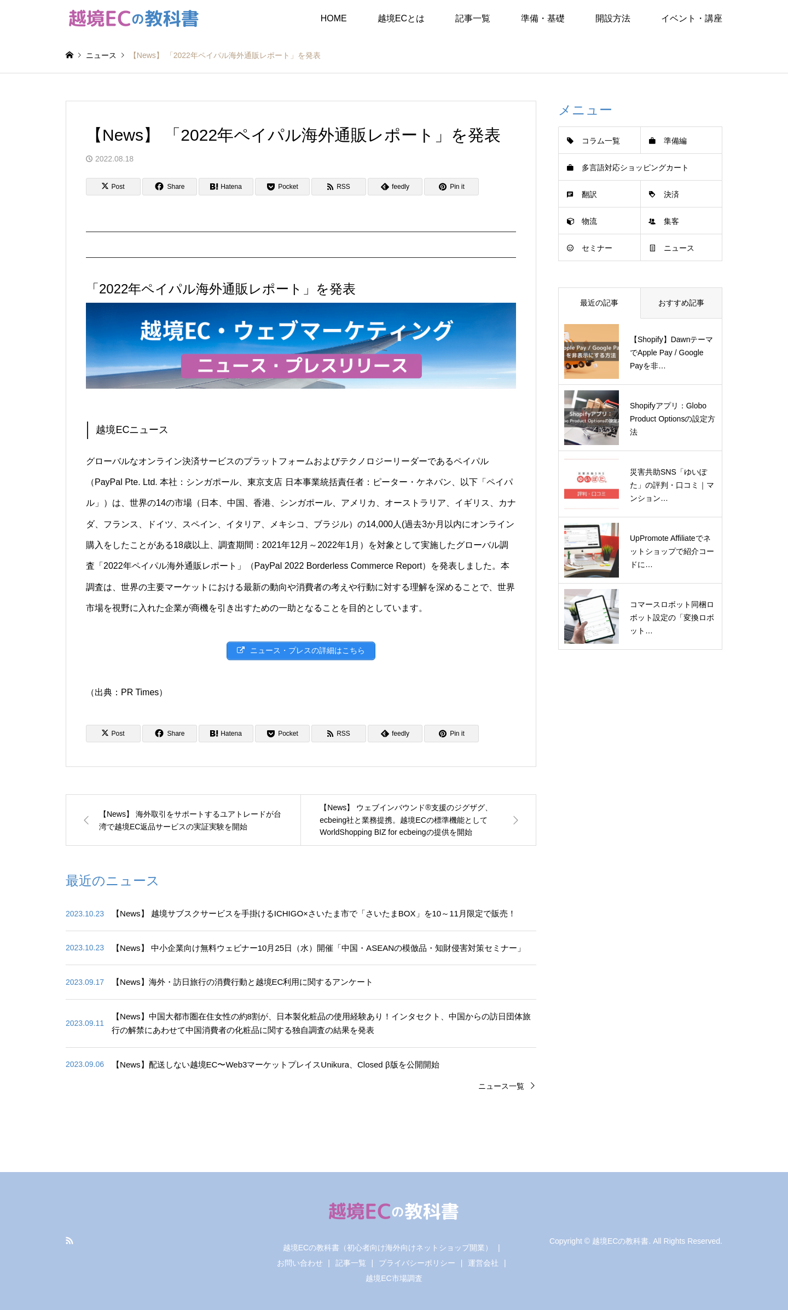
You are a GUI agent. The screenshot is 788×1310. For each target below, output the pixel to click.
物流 (589, 221)
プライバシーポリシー (417, 1263)
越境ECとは (401, 18)
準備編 (675, 140)
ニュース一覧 (501, 1086)
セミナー (597, 248)
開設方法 (612, 18)
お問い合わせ (300, 1263)
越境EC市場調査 (394, 1278)
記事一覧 (472, 18)
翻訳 (589, 194)
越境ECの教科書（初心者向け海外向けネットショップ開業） (388, 1247)
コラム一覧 (601, 140)
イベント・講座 (691, 18)
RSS (69, 1240)
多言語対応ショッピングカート (635, 167)
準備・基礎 (543, 18)
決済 (671, 194)
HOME (334, 18)
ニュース (679, 248)
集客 (671, 221)
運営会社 (483, 1263)
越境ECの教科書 (620, 1241)
